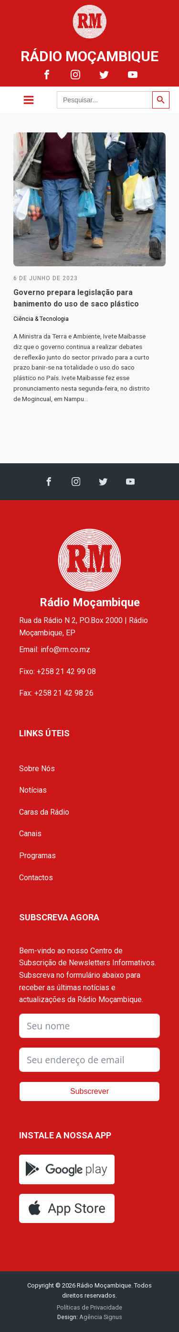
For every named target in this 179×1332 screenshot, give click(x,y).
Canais (30, 833)
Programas (37, 855)
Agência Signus (100, 1317)
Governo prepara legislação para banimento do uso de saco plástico (76, 298)
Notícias (33, 790)
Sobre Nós (37, 768)
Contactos (36, 877)
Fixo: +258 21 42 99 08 (57, 671)
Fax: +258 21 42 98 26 (56, 693)
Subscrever (89, 1091)
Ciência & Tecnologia (41, 319)
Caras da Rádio (44, 812)
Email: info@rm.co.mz (54, 649)
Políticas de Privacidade (89, 1307)
